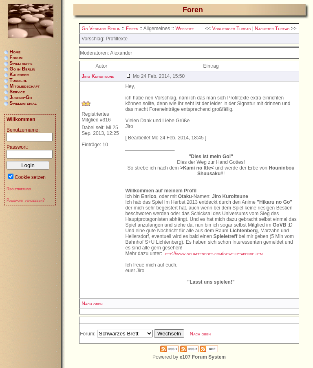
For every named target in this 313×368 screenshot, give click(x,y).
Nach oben (92, 303)
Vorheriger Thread (231, 28)
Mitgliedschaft (24, 86)
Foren (132, 28)
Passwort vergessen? (26, 200)
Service (17, 92)
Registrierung (19, 189)
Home (14, 52)
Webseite (185, 28)
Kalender (19, 74)
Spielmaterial (23, 103)
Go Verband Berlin (101, 28)
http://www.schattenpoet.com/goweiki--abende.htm (212, 253)
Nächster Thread (272, 28)
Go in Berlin (22, 69)
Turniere (18, 80)
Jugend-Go (20, 97)
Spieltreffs (20, 63)
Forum (15, 57)
